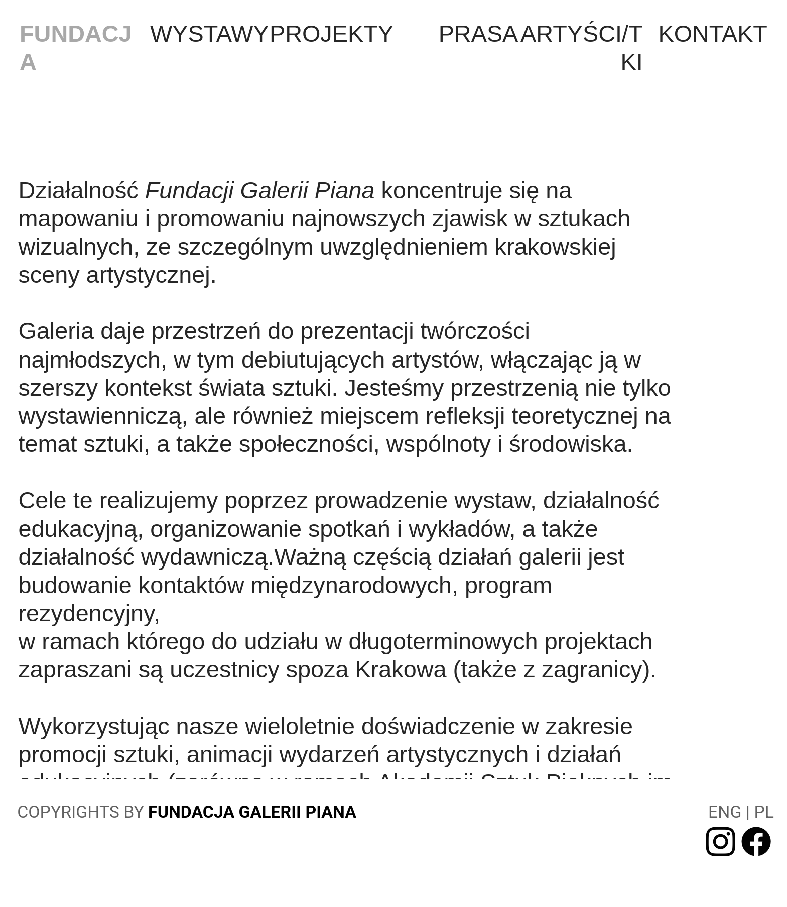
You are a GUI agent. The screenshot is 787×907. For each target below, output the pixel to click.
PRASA (478, 34)
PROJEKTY (332, 34)
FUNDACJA (76, 48)
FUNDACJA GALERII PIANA (252, 812)
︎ (756, 843)
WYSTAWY (209, 34)
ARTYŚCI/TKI (581, 48)
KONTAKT (712, 34)
